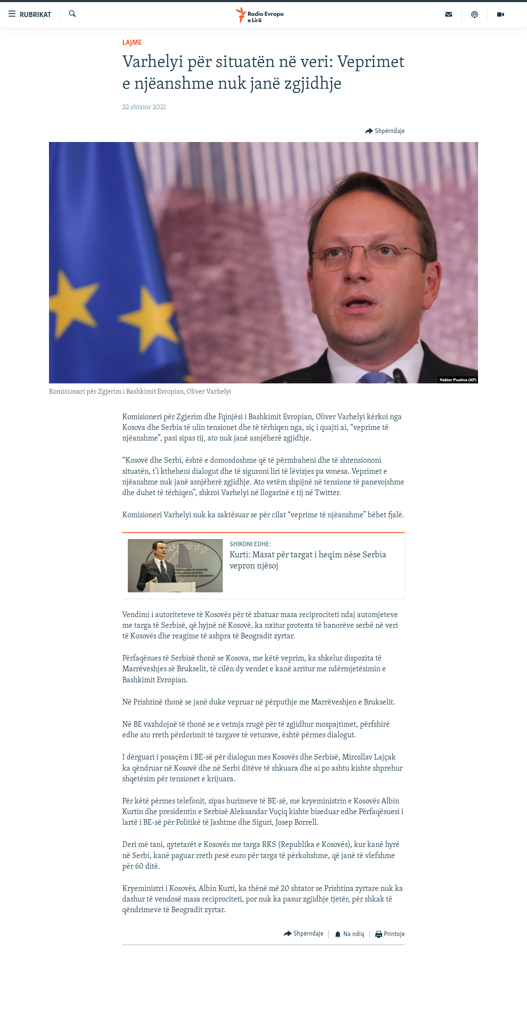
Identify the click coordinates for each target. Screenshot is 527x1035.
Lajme (132, 43)
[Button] (385, 131)
